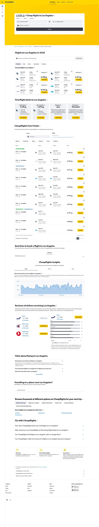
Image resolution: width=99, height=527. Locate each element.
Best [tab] (27, 64)
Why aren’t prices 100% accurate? (52, 464)
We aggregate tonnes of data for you (52, 461)
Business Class (44, 401)
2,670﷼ (22, 15)
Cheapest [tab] (21, 64)
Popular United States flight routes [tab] (26, 394)
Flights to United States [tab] (49, 390)
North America (23, 46)
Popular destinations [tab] (71, 390)
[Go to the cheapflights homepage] (10, 2)
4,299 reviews (28, 323)
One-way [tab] (46, 64)
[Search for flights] (2, 6)
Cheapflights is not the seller (52, 459)
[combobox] (21, 18)
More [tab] (75, 256)
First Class (20, 401)
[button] (2, 2)
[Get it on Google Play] (79, 474)
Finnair (26, 304)
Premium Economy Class (69, 401)
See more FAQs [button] (41, 362)
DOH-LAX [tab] (52, 240)
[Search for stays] (2, 9)
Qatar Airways (28, 311)
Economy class (21, 402)
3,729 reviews (28, 316)
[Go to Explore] (2, 12)
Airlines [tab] (52, 256)
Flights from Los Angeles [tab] (36, 390)
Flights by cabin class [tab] (23, 390)
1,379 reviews (28, 308)
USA (28, 46)
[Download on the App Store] (79, 478)
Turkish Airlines (28, 319)
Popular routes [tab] (61, 390)
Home (18, 46)
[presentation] (56, 15)
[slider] (75, 137)
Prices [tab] (28, 256)
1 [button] (80, 226)
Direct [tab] (31, 64)
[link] (26, 117)
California (32, 46)
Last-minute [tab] (38, 64)
